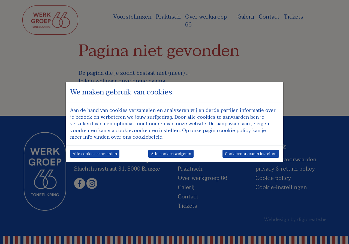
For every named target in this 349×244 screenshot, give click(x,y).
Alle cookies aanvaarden (95, 154)
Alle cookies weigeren (171, 154)
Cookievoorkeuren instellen (250, 154)
